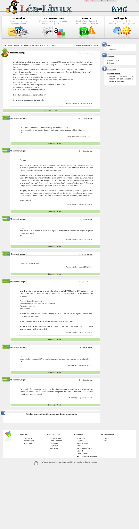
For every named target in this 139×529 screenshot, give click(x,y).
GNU (113, 1)
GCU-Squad (107, 1)
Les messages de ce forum (40, 45)
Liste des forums (112, 60)
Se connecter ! (111, 50)
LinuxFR (100, 1)
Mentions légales (29, 441)
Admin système (82, 443)
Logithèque (54, 446)
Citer (55, 111)
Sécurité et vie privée (84, 448)
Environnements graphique (87, 456)
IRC (105, 441)
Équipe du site (28, 438)
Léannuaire (54, 443)
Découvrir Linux (55, 438)
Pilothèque (54, 448)
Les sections (8, 45)
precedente (87, 45)
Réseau (79, 446)
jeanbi (90, 219)
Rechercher (110, 63)
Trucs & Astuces (56, 441)
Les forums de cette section (22, 45)
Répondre (47, 111)
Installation (81, 438)
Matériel (80, 451)
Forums (106, 438)
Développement (82, 453)
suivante (95, 45)
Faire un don (27, 443)
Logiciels (80, 441)
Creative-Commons (91, 462)
